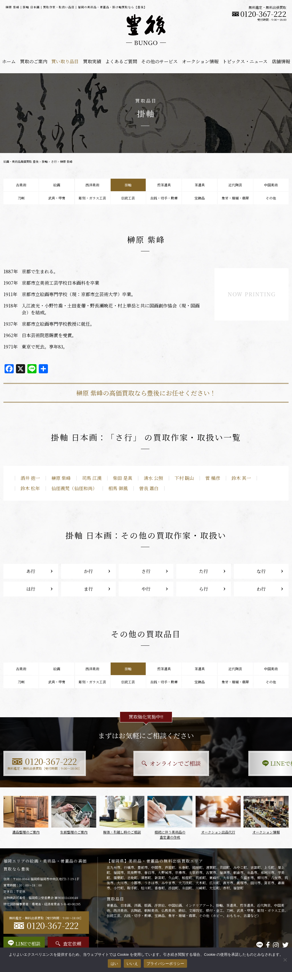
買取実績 (92, 61)
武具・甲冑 (56, 197)
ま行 (88, 589)
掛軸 (45, 161)
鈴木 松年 (30, 488)
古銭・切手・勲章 (164, 197)
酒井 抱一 (30, 478)
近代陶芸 (235, 184)
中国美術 (271, 184)
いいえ (132, 963)
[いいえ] (285, 960)
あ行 (30, 571)
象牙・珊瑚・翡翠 (235, 197)
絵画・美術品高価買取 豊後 (20, 161)
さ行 (54, 161)
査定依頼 (68, 943)
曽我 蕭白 (149, 488)
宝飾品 (199, 197)
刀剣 (21, 197)
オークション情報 (200, 61)
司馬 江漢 (92, 478)
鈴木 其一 (241, 478)
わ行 (261, 589)
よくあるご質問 (121, 61)
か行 (88, 571)
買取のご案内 (33, 61)
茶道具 (199, 184)
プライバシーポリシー (165, 963)
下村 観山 (184, 478)
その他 (271, 197)
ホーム (9, 61)
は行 (30, 589)
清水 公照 (153, 478)
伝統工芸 (128, 197)
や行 (146, 589)
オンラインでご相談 (146, 763)
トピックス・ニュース (244, 61)
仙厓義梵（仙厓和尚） (74, 488)
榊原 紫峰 (61, 478)
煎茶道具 (164, 184)
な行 (261, 571)
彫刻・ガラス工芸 (92, 197)
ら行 (203, 589)
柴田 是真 (122, 478)
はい (114, 963)
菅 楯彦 (212, 478)
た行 (203, 571)
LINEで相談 (244, 763)
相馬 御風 (118, 488)
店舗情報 (281, 61)
